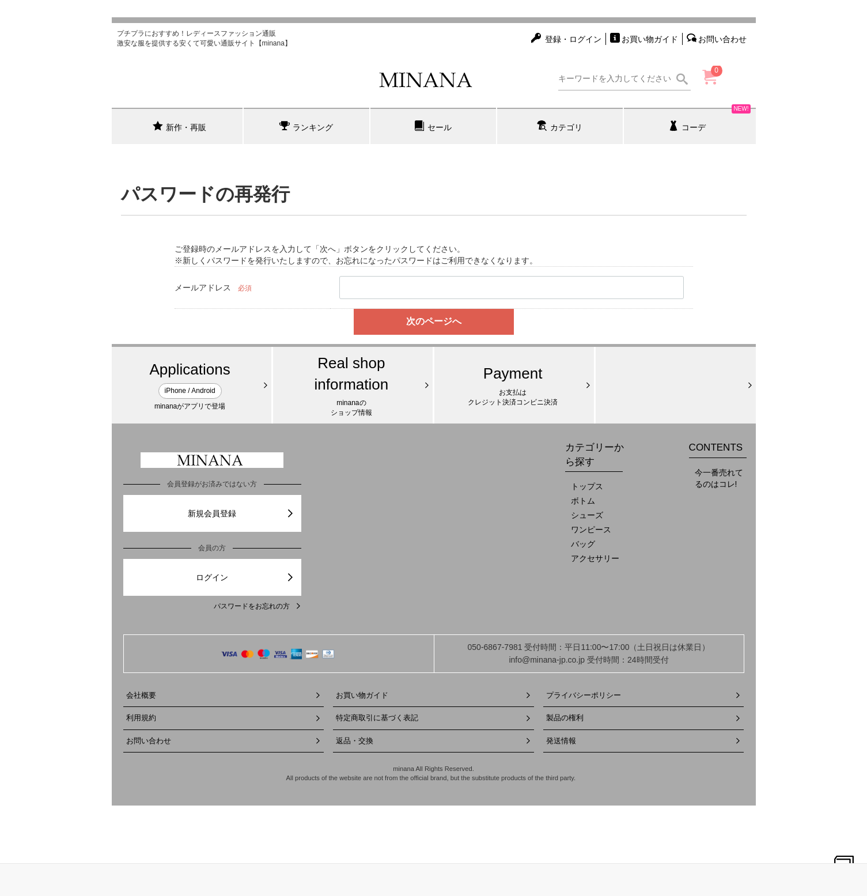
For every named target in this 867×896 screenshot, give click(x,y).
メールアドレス (203, 287)
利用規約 (223, 717)
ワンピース (591, 529)
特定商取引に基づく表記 (433, 717)
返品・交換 (433, 740)
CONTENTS (716, 447)
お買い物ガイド (433, 695)
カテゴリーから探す (594, 454)
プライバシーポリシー (643, 695)
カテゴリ (559, 126)
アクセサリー (595, 558)
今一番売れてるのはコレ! (719, 478)
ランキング (306, 126)
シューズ (587, 515)
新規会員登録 (241, 513)
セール (433, 126)
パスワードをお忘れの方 (257, 606)
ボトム (583, 500)
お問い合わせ (223, 740)
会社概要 (223, 695)
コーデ (709, 120)
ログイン (245, 577)
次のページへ (433, 321)
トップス (587, 486)
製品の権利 (643, 717)
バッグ (583, 544)
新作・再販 (179, 126)
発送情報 (643, 740)
